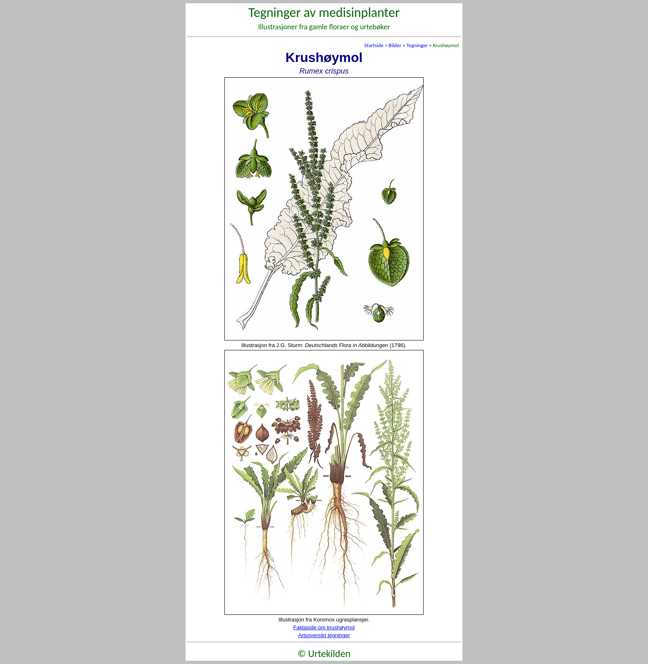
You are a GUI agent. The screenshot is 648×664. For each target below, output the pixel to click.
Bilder (394, 45)
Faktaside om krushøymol (324, 627)
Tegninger (417, 45)
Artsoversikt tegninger (324, 635)
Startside (374, 45)
